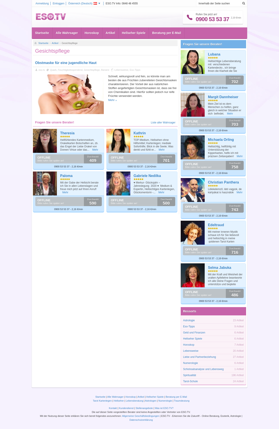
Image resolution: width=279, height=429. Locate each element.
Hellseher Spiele (133, 33)
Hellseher (119, 400)
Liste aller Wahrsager (163, 122)
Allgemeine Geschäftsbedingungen (140, 416)
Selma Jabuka (219, 267)
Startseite (42, 33)
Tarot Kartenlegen (102, 400)
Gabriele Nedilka (147, 176)
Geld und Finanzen (194, 332)
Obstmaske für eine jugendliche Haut (66, 63)
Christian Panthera (223, 182)
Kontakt (113, 408)
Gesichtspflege (92, 70)
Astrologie (189, 320)
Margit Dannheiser (223, 97)
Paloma (66, 176)
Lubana (214, 54)
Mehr (111, 100)
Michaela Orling (221, 139)
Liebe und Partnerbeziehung (199, 356)
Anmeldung (42, 3)
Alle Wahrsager (67, 33)
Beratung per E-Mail (166, 33)
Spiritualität (189, 375)
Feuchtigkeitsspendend (70, 70)
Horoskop (92, 33)
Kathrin (140, 133)
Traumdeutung (181, 400)
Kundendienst (126, 408)
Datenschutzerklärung (141, 420)
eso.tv (42, 70)
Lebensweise (121, 70)
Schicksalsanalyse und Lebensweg (203, 369)
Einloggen (58, 3)
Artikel (110, 33)
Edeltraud (216, 225)
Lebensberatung (134, 400)
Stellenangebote (145, 408)
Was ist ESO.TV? (164, 408)
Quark (53, 70)
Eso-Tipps (135, 70)
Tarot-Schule (190, 381)
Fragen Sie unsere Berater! (202, 44)
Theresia (67, 133)
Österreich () (82, 3)
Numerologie (190, 363)
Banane (105, 70)
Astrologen (151, 400)
